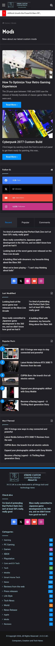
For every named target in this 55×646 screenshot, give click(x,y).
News (6, 582)
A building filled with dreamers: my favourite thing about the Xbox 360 (40, 321)
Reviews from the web (14, 586)
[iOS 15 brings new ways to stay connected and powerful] (10, 353)
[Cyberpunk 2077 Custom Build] (27, 124)
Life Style (8, 596)
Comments (44, 222)
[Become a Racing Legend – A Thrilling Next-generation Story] (10, 405)
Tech (6, 568)
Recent (8, 222)
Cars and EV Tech (12, 563)
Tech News (9, 600)
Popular (25, 222)
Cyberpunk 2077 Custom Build (22, 142)
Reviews (7, 624)
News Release (10, 610)
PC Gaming (9, 544)
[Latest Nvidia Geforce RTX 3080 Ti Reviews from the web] (10, 366)
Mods (6, 619)
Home (6, 23)
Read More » (11, 105)
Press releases (11, 591)
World (6, 605)
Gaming (7, 540)
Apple (6, 614)
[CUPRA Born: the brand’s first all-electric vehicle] (10, 379)
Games (7, 549)
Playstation (9, 558)
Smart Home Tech (12, 577)
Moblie (7, 572)
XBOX (6, 554)
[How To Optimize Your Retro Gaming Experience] (27, 64)
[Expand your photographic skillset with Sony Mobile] (10, 392)
